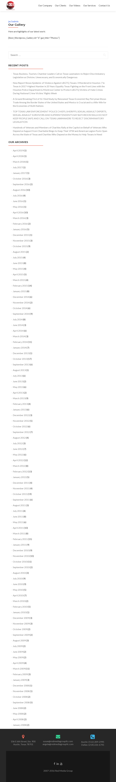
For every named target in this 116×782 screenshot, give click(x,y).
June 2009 (18, 651)
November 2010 (21, 556)
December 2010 (21, 550)
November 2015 (21, 240)
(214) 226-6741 (96, 744)
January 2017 (19, 173)
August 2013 (19, 370)
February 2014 (20, 342)
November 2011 (21, 488)
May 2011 (18, 522)
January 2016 (19, 229)
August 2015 (19, 251)
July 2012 (17, 443)
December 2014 (21, 296)
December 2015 (21, 235)
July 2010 (17, 578)
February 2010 (20, 606)
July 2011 (17, 510)
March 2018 (19, 161)
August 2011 (19, 505)
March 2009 (19, 668)
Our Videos (74, 5)
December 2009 (21, 618)
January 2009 (19, 679)
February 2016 (20, 223)
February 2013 (20, 403)
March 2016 (19, 218)
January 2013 (19, 409)
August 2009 (19, 640)
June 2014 (18, 325)
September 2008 (21, 702)
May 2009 (18, 657)
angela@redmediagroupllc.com (58, 744)
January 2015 (19, 291)
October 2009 (20, 629)
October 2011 (20, 494)
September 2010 (21, 567)
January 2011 (19, 544)
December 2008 (21, 685)
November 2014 (21, 302)
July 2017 (17, 167)
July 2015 (17, 257)
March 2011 (19, 533)
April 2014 (18, 330)
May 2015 (18, 268)
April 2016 (18, 212)
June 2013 (18, 381)
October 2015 (20, 246)
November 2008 (21, 691)
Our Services (89, 5)
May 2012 (18, 454)
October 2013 (20, 358)
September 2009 (21, 634)
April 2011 (18, 527)
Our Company (45, 5)
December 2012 (21, 415)
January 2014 (19, 347)
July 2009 (17, 646)
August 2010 (19, 572)
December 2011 (21, 482)
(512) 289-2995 (96, 741)
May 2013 (18, 387)
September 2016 (21, 184)
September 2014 (21, 313)
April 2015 (18, 274)
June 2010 (18, 584)
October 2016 (20, 178)
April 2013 (18, 392)
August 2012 (19, 437)
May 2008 (18, 713)
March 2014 (19, 336)
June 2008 (18, 708)
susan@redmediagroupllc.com (58, 741)
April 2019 (18, 150)
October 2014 (20, 308)
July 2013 (17, 375)
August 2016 (19, 189)
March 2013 (19, 398)
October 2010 (20, 561)
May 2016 (18, 206)
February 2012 (20, 471)
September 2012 (21, 432)
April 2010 (18, 595)
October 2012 (20, 426)
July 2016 (17, 195)
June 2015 (18, 263)
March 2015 (19, 280)
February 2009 (20, 674)
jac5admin (13, 21)
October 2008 (20, 696)
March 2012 (19, 465)
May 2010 (18, 589)
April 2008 (18, 719)
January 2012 (19, 477)
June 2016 (18, 201)
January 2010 (19, 612)
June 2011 (18, 516)
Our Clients (60, 5)
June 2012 (18, 449)
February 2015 (20, 285)
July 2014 (17, 319)
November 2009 (21, 623)
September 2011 (21, 499)
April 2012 (18, 460)
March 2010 (19, 601)
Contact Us (104, 5)
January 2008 (19, 725)
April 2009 (18, 663)
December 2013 (21, 353)
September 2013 (21, 364)
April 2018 (18, 156)
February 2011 (20, 539)
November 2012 (21, 420)
